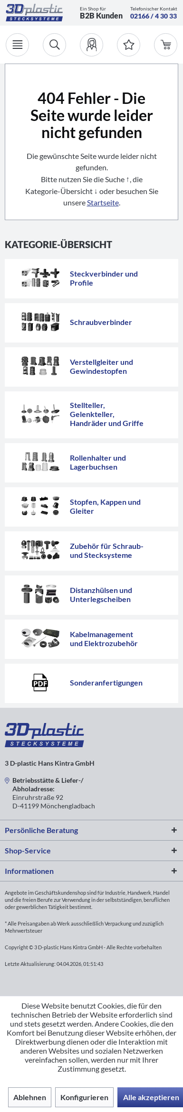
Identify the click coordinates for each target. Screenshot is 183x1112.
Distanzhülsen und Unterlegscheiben (101, 594)
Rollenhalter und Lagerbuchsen (98, 462)
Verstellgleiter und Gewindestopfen (101, 366)
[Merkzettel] (128, 44)
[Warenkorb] (165, 44)
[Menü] (17, 44)
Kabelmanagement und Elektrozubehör (104, 639)
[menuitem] (91, 44)
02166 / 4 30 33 (153, 16)
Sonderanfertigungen (106, 682)
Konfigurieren (84, 1097)
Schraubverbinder (101, 321)
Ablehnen (29, 1097)
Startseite (103, 202)
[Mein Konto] (91, 44)
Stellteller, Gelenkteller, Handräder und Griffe (107, 413)
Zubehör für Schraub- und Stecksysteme (107, 550)
